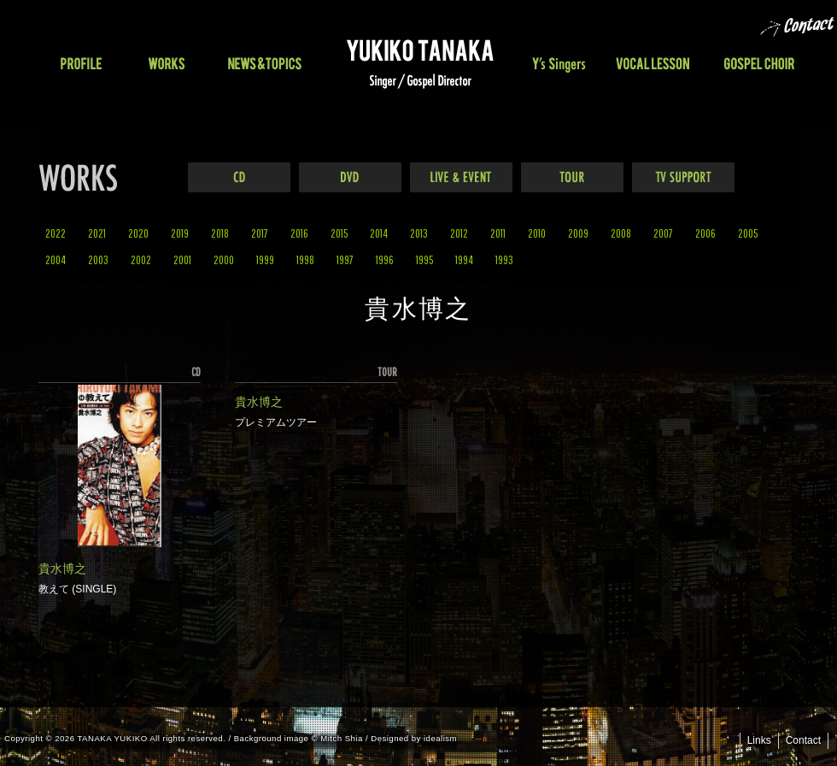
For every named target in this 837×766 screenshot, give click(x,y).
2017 (259, 233)
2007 (663, 233)
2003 (98, 259)
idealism (440, 738)
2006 (705, 233)
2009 (578, 233)
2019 (180, 233)
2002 (141, 259)
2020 (138, 233)
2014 (379, 233)
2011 (498, 233)
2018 (220, 233)
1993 (504, 259)
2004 (55, 259)
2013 (419, 233)
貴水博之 (62, 568)
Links (759, 740)
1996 (385, 259)
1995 (424, 259)
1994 (464, 259)
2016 (299, 233)
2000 (224, 259)
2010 (537, 233)
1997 (345, 259)
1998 (305, 259)
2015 (339, 233)
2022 (55, 233)
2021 (97, 233)
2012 (459, 233)
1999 (265, 259)
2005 (748, 233)
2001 (182, 259)
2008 (621, 233)
